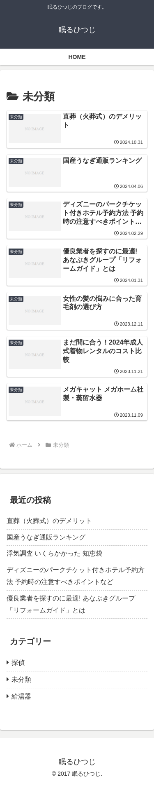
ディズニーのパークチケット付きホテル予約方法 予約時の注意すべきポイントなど (76, 575)
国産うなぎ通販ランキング (46, 537)
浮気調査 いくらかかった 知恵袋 (54, 553)
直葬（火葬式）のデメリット (49, 520)
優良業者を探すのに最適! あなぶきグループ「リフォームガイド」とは (71, 604)
